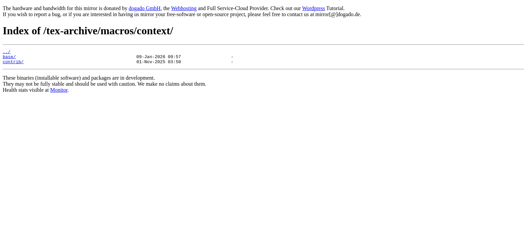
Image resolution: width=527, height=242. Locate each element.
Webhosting (184, 8)
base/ (9, 58)
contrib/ (13, 65)
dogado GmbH (145, 8)
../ (6, 52)
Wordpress (313, 8)
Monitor (59, 93)
